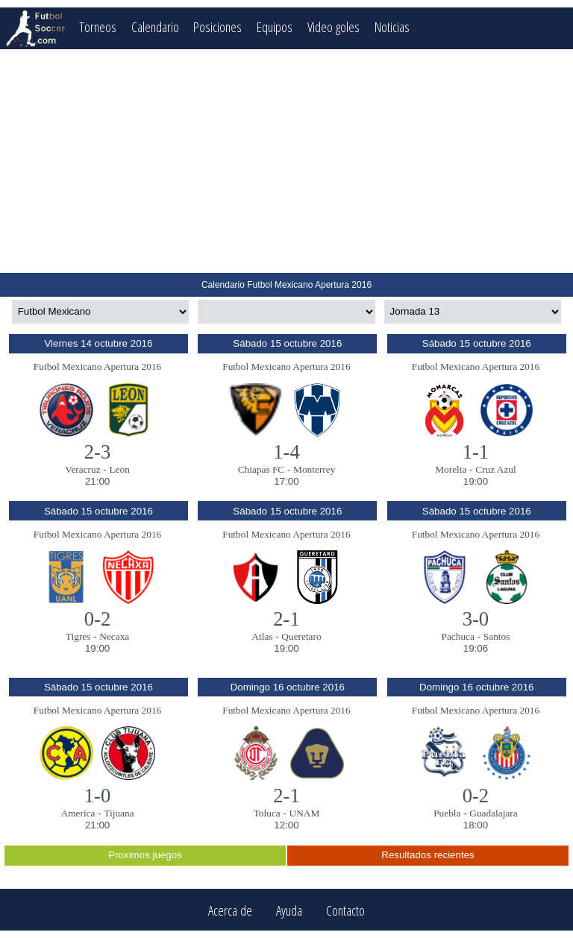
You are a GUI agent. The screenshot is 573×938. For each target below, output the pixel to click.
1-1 (476, 452)
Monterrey (314, 469)
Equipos (274, 26)
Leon (119, 469)
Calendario (155, 26)
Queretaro (301, 636)
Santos (496, 636)
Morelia (450, 469)
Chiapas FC (261, 469)
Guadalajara (493, 813)
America (78, 813)
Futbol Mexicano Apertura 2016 (97, 366)
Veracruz (82, 469)
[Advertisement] (286, 161)
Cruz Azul (495, 469)
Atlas (261, 636)
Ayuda (289, 910)
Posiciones (217, 26)
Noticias (392, 26)
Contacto (345, 910)
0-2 (97, 619)
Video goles (333, 26)
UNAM (304, 813)
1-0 (97, 795)
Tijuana (119, 813)
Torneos (97, 26)
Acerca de (230, 910)
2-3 (97, 452)
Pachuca (458, 636)
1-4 (286, 452)
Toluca (267, 813)
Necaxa (114, 636)
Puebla (446, 813)
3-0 (476, 619)
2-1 (286, 619)
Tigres (78, 636)
